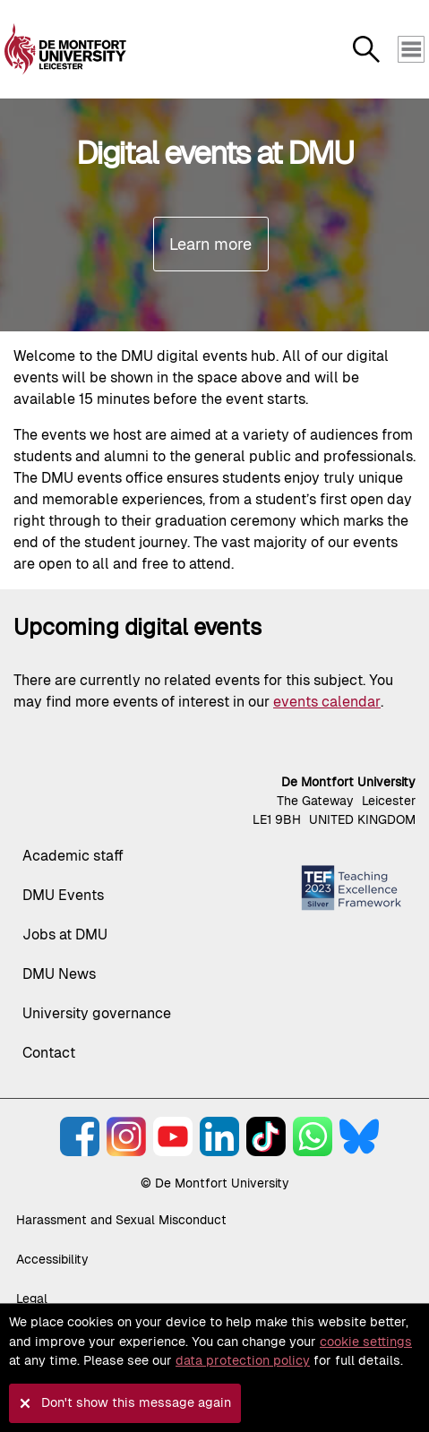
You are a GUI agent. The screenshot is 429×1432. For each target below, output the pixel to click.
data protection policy (243, 1360)
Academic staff (73, 855)
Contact (48, 1052)
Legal (31, 1298)
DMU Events (63, 895)
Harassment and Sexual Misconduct (121, 1220)
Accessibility (52, 1259)
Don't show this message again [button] (136, 1402)
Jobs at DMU (64, 934)
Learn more (210, 244)
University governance (96, 1013)
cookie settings (366, 1341)
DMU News (59, 973)
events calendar (327, 701)
